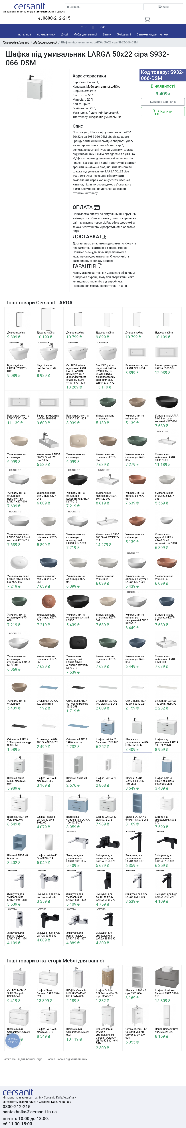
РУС (102, 27)
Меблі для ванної (85, 34)
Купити (162, 112)
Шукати (163, 6)
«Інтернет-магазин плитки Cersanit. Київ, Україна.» (37, 1102)
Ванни (107, 34)
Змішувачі (124, 34)
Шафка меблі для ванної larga (22, 1059)
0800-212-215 (54, 18)
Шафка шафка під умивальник (66, 1059)
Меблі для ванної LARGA (103, 86)
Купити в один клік (163, 101)
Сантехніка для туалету (153, 34)
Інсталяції (24, 34)
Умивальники (46, 34)
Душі (64, 34)
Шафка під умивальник (105, 117)
